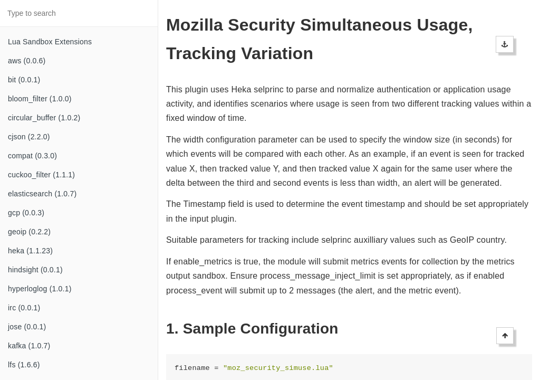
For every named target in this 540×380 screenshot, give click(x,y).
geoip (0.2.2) (29, 231)
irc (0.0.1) (24, 307)
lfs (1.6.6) (24, 364)
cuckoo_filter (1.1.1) (41, 174)
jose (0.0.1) (27, 326)
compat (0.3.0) (32, 155)
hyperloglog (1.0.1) (40, 288)
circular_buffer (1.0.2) (44, 117)
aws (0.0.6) (26, 60)
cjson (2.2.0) (29, 136)
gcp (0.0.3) (26, 212)
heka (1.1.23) (30, 250)
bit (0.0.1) (24, 79)
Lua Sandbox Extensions (50, 41)
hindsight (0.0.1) (35, 269)
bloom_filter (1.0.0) (40, 98)
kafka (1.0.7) (29, 345)
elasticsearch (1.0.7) (42, 193)
